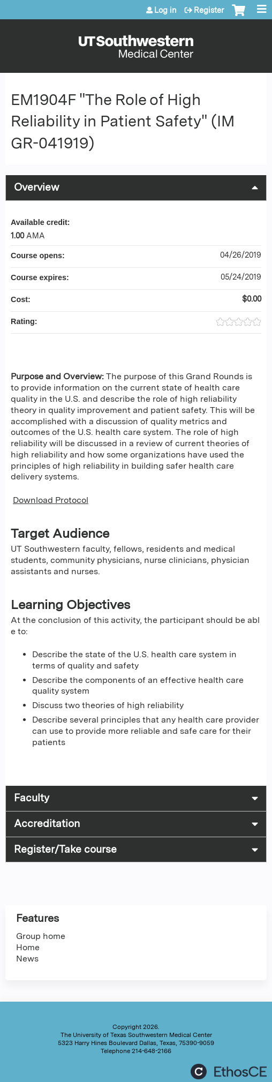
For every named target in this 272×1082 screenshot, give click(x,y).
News (27, 958)
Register (209, 10)
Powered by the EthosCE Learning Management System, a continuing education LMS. (229, 1071)
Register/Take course (65, 849)
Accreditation (47, 823)
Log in (165, 10)
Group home (40, 936)
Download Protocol (50, 500)
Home (28, 947)
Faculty (31, 798)
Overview (36, 187)
